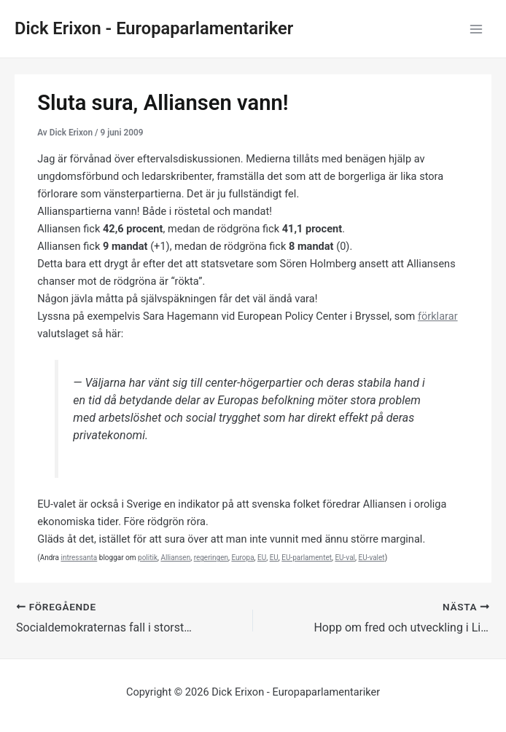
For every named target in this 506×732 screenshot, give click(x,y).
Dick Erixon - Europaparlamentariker (154, 28)
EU (261, 558)
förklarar (438, 316)
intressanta (79, 558)
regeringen (211, 558)
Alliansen (175, 558)
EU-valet (371, 558)
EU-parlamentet (306, 558)
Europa (242, 558)
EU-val (345, 558)
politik (147, 558)
